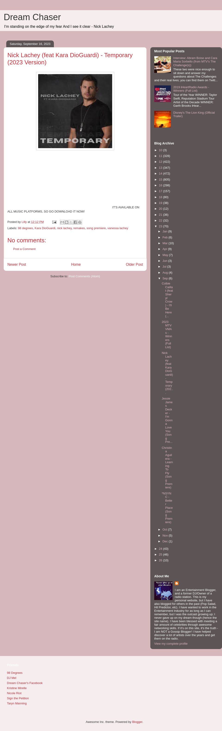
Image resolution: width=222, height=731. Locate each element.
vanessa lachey (118, 228)
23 (161, 226)
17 (161, 191)
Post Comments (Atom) (84, 276)
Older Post (134, 264)
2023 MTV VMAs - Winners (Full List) (167, 334)
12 (161, 161)
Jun (165, 260)
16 (161, 185)
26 (161, 560)
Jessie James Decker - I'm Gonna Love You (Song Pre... (167, 420)
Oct (165, 529)
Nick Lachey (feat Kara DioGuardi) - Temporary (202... (167, 372)
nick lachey (64, 228)
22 (161, 220)
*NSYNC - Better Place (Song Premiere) (167, 508)
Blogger (137, 722)
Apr (165, 249)
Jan (165, 231)
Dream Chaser (32, 17)
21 (161, 214)
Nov (166, 535)
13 (161, 167)
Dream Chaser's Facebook (25, 683)
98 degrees (25, 228)
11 (161, 156)
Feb (166, 237)
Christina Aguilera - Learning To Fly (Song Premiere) (167, 467)
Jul (165, 266)
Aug (166, 272)
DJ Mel (11, 678)
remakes (79, 228)
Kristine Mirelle (17, 688)
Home (76, 264)
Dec (166, 541)
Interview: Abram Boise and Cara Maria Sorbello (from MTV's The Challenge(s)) (195, 61)
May (166, 255)
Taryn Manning (17, 703)
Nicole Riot (14, 693)
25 (161, 554)
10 (161, 150)
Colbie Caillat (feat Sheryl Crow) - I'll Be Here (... (167, 300)
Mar (166, 243)
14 (161, 173)
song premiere (96, 228)
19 (161, 203)
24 (161, 548)
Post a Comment (24, 249)
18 (161, 197)
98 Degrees (14, 673)
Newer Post (16, 264)
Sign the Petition (18, 698)
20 (161, 208)
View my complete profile (171, 643)
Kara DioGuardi (45, 228)
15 (161, 179)
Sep (166, 278)
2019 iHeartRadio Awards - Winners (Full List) (191, 89)
